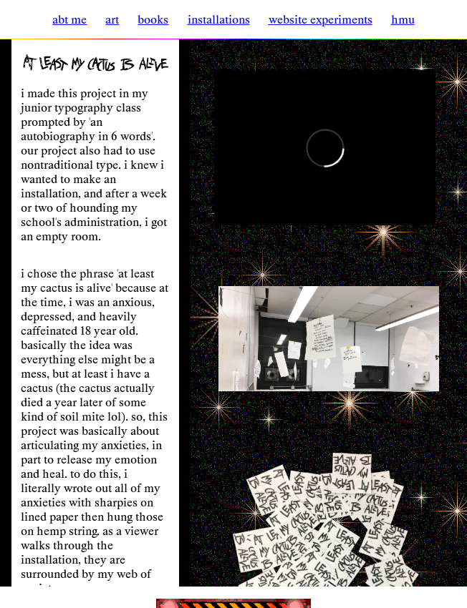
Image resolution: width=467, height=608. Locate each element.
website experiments (320, 19)
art (112, 19)
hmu (403, 19)
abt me (69, 19)
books (153, 19)
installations (219, 19)
